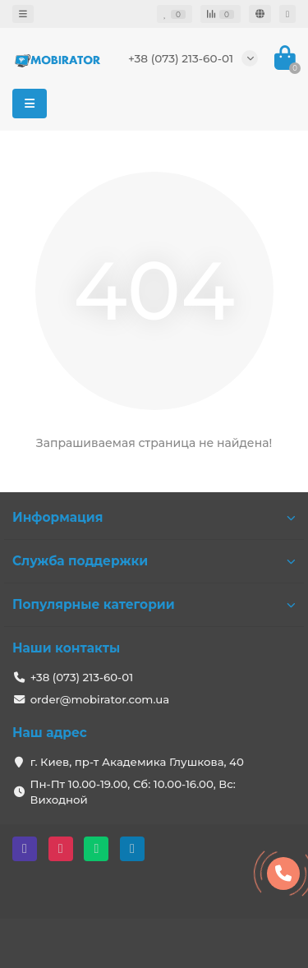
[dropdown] (23, 14)
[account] (287, 14)
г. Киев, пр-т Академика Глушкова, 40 (137, 761)
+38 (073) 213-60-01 (180, 58)
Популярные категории (154, 604)
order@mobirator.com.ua (100, 699)
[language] (260, 14)
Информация (154, 517)
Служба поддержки (154, 561)
